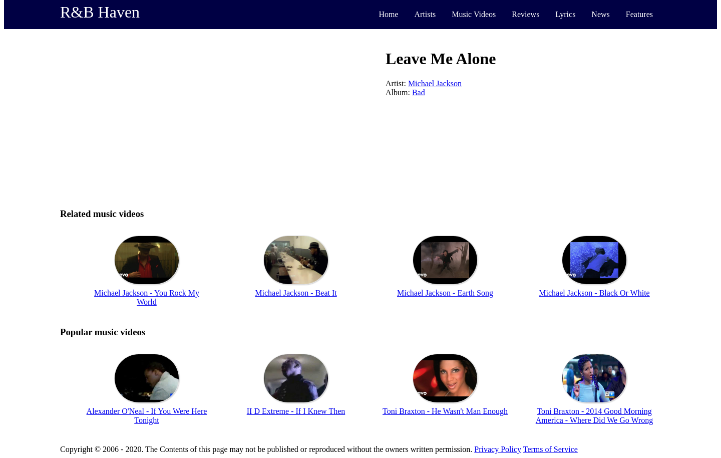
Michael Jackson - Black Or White (594, 293)
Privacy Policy (497, 449)
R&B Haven (100, 12)
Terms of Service (550, 449)
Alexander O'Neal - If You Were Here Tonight (147, 415)
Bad (418, 92)
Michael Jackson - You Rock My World (146, 297)
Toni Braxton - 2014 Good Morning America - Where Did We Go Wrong (594, 415)
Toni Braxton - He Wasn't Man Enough (445, 411)
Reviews (525, 14)
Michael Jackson (435, 83)
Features (639, 14)
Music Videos (474, 14)
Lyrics (565, 14)
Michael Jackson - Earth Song (445, 293)
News (600, 14)
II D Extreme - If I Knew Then (296, 411)
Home (388, 14)
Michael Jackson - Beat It (296, 293)
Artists (425, 14)
